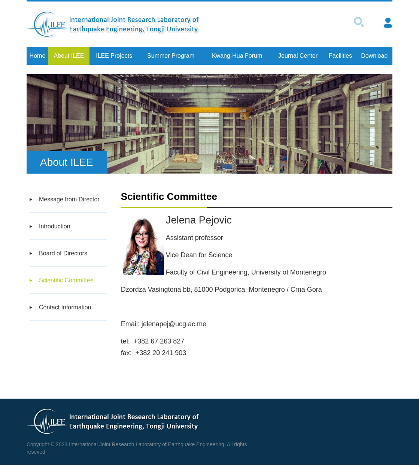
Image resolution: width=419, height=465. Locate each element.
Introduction (54, 226)
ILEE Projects (114, 55)
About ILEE (69, 55)
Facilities (340, 55)
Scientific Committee (66, 280)
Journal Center (298, 55)
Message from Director (69, 199)
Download (374, 55)
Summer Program (170, 55)
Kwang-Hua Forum (237, 55)
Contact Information (65, 307)
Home (38, 55)
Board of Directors (63, 253)
